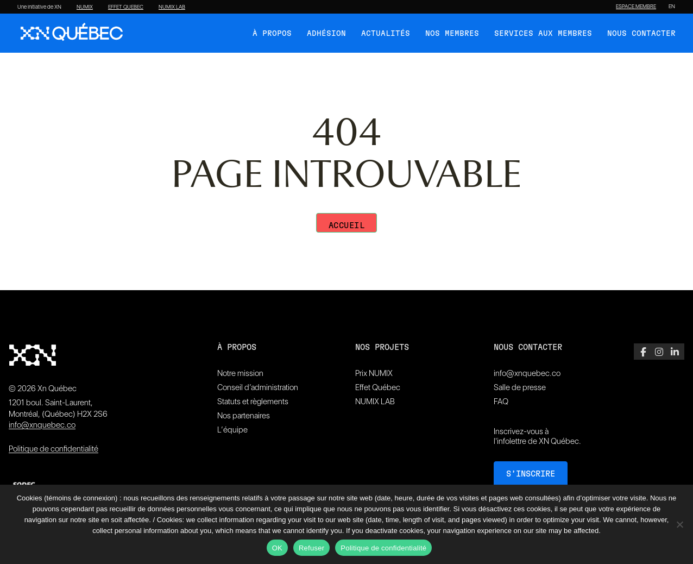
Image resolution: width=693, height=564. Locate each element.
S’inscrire (530, 474)
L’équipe (232, 430)
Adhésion (326, 33)
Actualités (385, 33)
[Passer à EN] (672, 6)
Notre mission (240, 373)
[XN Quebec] (71, 33)
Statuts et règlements (252, 401)
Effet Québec (377, 387)
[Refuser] (679, 524)
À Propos (272, 33)
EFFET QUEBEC (125, 7)
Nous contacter (641, 33)
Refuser (311, 548)
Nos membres (452, 33)
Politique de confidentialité (53, 449)
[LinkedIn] (675, 351)
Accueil (347, 226)
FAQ (501, 401)
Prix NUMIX (374, 373)
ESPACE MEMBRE (636, 6)
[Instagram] (659, 351)
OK (277, 548)
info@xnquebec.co (42, 425)
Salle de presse (520, 387)
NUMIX (85, 7)
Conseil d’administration (257, 387)
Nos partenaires (243, 416)
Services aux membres (543, 33)
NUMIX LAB (172, 7)
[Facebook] (643, 351)
